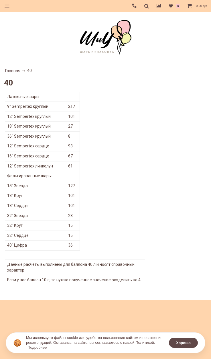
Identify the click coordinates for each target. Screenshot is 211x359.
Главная (12, 71)
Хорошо (183, 343)
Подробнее (37, 347)
